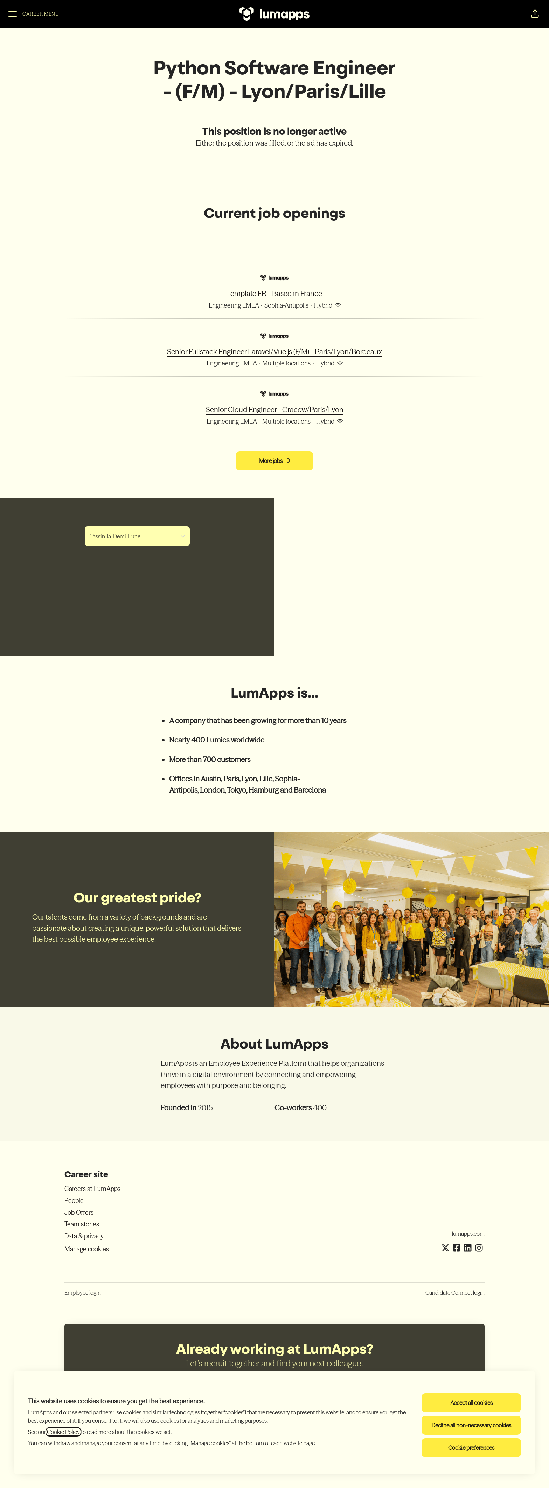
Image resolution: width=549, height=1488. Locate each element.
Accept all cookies (471, 1402)
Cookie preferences (471, 1447)
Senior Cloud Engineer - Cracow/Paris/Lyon (274, 409)
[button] (535, 14)
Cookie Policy (63, 1431)
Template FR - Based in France (274, 293)
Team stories (81, 1224)
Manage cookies (86, 1249)
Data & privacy (84, 1236)
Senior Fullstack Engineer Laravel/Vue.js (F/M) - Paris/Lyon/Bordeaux (274, 351)
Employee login (82, 1292)
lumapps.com (468, 1233)
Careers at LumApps (92, 1189)
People (74, 1201)
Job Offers (78, 1212)
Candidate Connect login (455, 1292)
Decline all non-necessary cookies (471, 1425)
